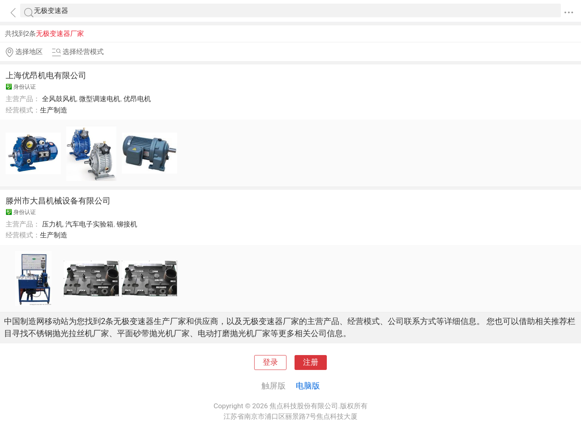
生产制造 (53, 110)
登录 (270, 362)
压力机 (52, 224)
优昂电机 (137, 99)
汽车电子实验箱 (89, 224)
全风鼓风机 (59, 99)
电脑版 (308, 386)
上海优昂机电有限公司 (46, 75)
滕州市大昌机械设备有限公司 (58, 201)
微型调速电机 (99, 99)
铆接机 (127, 224)
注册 (310, 362)
